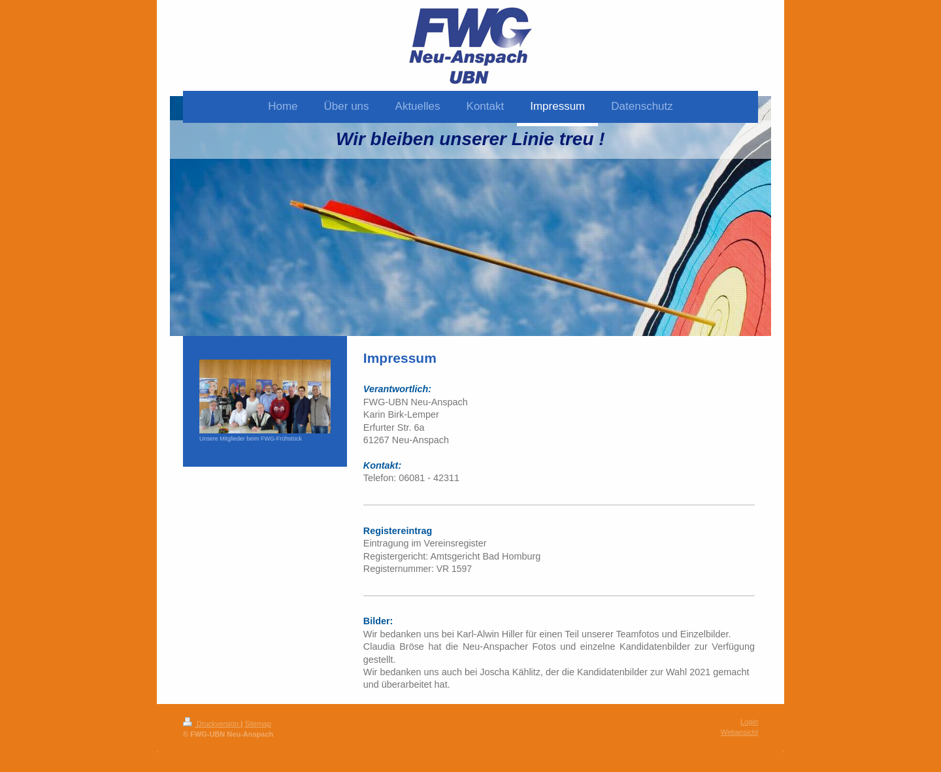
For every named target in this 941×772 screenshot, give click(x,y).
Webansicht (739, 732)
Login (749, 722)
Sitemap (257, 724)
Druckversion (211, 724)
